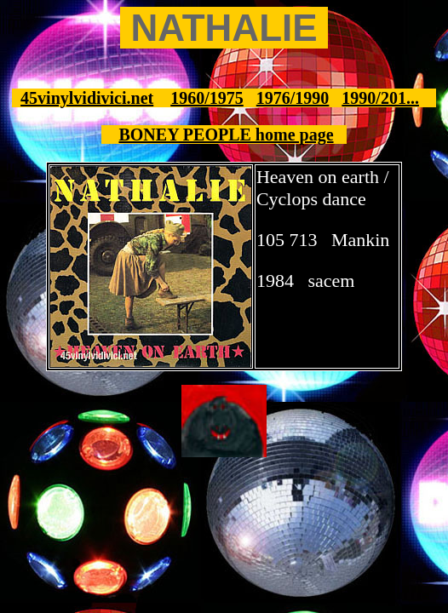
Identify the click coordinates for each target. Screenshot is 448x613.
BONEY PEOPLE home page (225, 134)
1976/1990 (293, 98)
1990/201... (380, 98)
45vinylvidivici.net (86, 98)
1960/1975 (207, 98)
